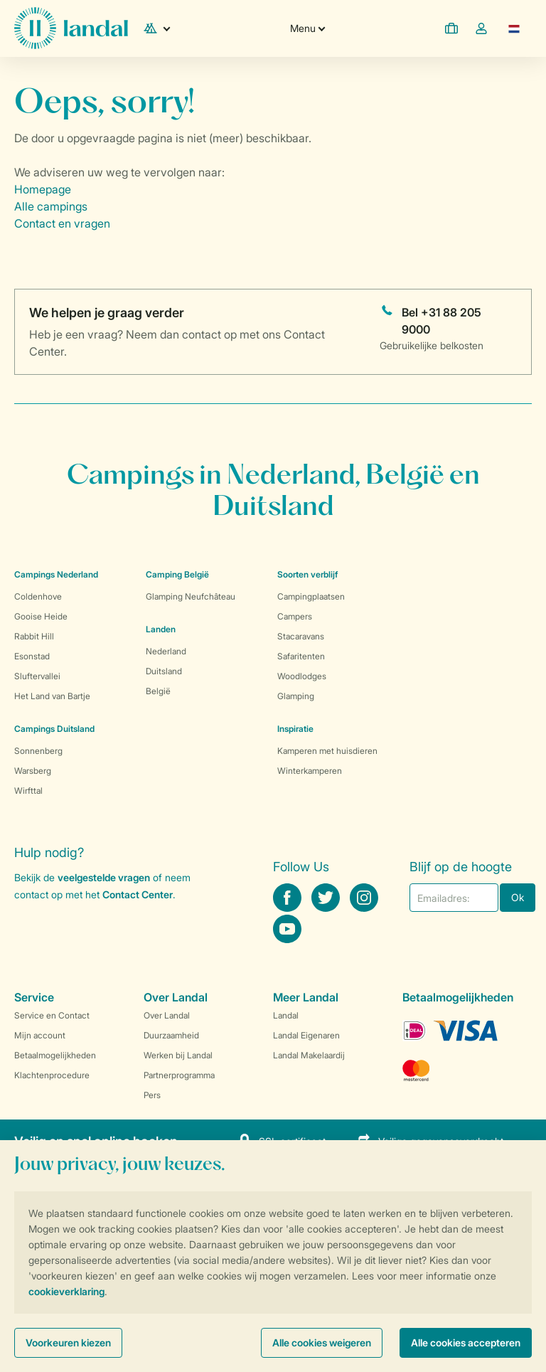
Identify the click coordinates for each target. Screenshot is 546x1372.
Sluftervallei (37, 676)
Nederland (166, 651)
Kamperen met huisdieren (327, 750)
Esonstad (32, 656)
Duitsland (164, 671)
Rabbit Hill (34, 636)
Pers (152, 1095)
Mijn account (39, 1035)
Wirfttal (28, 790)
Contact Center (137, 894)
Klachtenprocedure (52, 1075)
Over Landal (167, 1015)
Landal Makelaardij (309, 1055)
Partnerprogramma (179, 1075)
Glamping (295, 696)
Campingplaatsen (311, 596)
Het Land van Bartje (52, 696)
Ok (517, 897)
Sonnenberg (38, 750)
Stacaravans (300, 636)
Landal (286, 1015)
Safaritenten (301, 656)
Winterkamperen (309, 770)
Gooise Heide (41, 616)
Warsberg (32, 770)
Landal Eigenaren (306, 1035)
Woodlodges (301, 676)
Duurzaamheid (171, 1035)
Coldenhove (38, 596)
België (158, 691)
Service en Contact (52, 1015)
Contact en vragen (62, 223)
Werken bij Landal (178, 1055)
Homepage (42, 189)
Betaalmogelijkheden (55, 1055)
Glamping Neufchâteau (190, 596)
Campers (294, 616)
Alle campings (50, 206)
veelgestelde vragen (104, 877)
